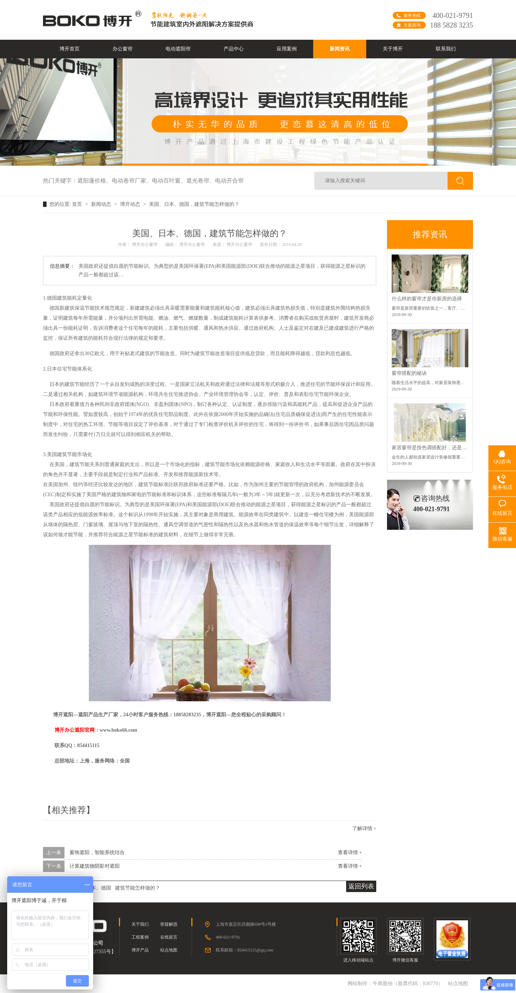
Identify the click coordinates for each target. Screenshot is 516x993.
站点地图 (168, 950)
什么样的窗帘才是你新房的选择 (427, 298)
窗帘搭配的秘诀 (409, 373)
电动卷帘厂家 (132, 181)
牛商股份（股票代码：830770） (408, 983)
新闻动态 (102, 204)
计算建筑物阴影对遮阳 (95, 866)
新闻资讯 (340, 49)
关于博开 (393, 49)
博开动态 (131, 204)
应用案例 (287, 49)
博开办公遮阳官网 (74, 730)
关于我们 (140, 924)
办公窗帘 (123, 49)
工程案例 (140, 937)
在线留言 (168, 937)
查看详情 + (350, 852)
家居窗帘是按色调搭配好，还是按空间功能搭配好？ (449, 447)
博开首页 (69, 49)
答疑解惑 (168, 924)
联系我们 (446, 49)
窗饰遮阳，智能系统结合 (97, 852)
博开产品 (140, 950)
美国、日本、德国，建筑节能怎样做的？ (194, 204)
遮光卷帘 (200, 181)
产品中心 (234, 49)
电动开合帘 (229, 181)
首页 (77, 204)
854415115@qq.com (255, 950)
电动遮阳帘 (178, 49)
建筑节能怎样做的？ (137, 888)
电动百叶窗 (169, 181)
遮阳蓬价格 (94, 181)
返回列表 (361, 886)
